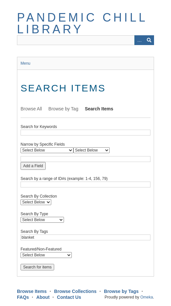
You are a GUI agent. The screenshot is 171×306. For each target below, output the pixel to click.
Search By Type (34, 214)
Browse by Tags (121, 291)
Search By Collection (39, 196)
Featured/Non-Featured (41, 249)
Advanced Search (139, 40)
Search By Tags (34, 231)
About (42, 297)
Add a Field (33, 166)
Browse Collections (75, 291)
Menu (25, 63)
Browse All (31, 108)
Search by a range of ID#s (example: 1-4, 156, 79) (64, 178)
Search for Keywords (39, 126)
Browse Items (32, 291)
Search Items (99, 108)
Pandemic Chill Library (82, 23)
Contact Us (69, 297)
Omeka (146, 297)
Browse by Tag (63, 108)
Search (149, 40)
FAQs (23, 297)
